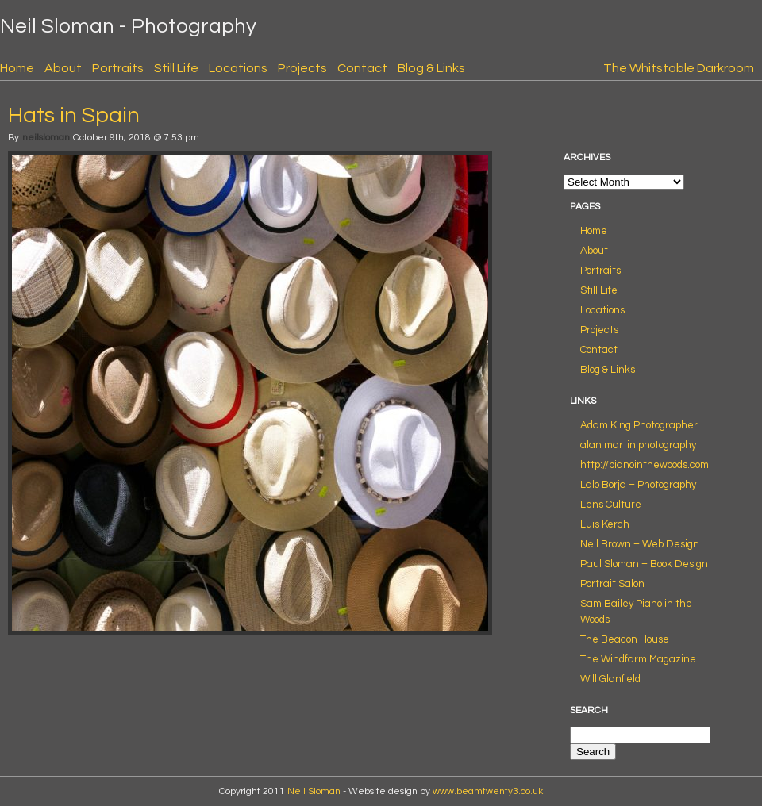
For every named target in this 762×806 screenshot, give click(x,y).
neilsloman (46, 137)
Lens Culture (610, 504)
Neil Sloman (314, 791)
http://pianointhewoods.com (644, 464)
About (63, 68)
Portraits (118, 68)
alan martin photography (638, 445)
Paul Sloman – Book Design (644, 564)
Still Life (176, 68)
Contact (362, 68)
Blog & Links (431, 68)
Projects (302, 68)
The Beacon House (624, 639)
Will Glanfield (610, 679)
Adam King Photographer (639, 425)
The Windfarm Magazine (638, 659)
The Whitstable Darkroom (678, 68)
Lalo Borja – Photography (638, 484)
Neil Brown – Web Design (639, 544)
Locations (238, 68)
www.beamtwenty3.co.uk (488, 791)
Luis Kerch (604, 524)
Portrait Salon (612, 583)
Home (17, 68)
